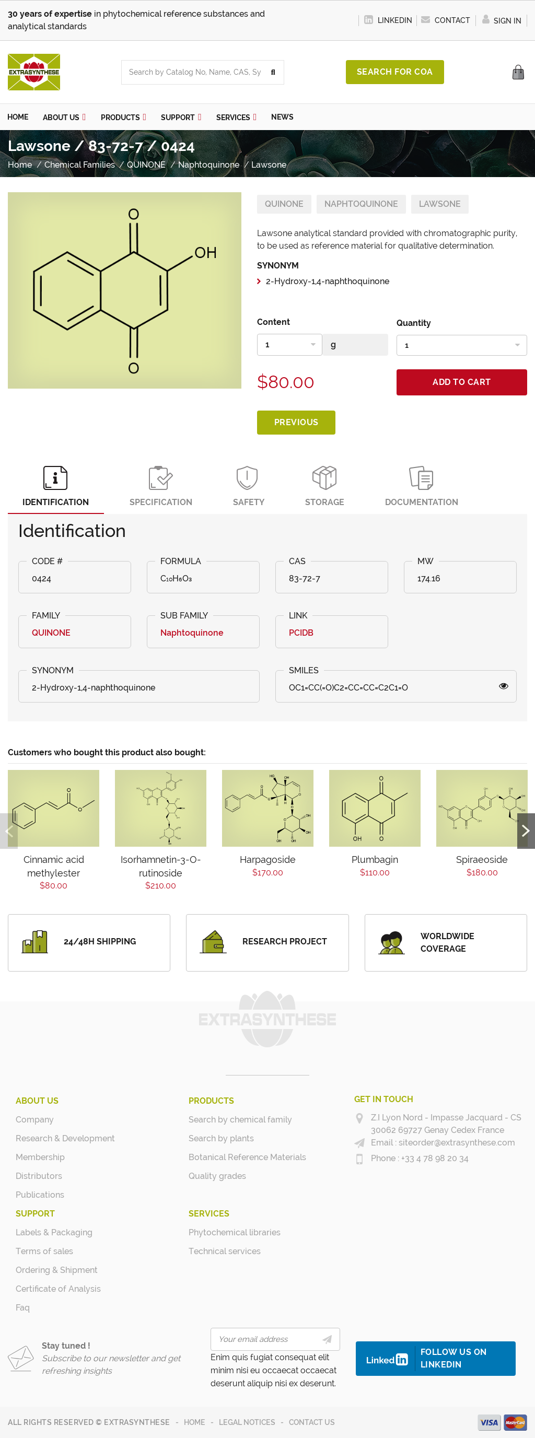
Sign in (501, 21)
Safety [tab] (253, 486)
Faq (23, 1307)
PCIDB (301, 633)
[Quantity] (462, 345)
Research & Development (55, 1138)
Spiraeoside (482, 859)
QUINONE (284, 203)
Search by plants (221, 1138)
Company (35, 1119)
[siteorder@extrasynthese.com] (359, 1143)
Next (526, 830)
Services (209, 1213)
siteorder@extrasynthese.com (456, 1142)
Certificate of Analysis (55, 1288)
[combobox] (192, 72)
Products (211, 1100)
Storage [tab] (330, 486)
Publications (40, 1194)
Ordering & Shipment (55, 1270)
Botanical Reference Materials (228, 1157)
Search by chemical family (228, 1119)
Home (194, 1422)
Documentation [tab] (429, 486)
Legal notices (247, 1422)
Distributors (39, 1175)
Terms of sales (44, 1251)
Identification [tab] (57, 486)
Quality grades (217, 1175)
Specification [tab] (163, 486)
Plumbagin (375, 859)
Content (273, 321)
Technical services (225, 1251)
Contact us (312, 1422)
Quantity (414, 323)
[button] (65, 116)
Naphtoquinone (361, 203)
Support (35, 1213)
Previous (296, 422)
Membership (40, 1157)
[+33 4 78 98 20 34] (359, 1158)
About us (37, 1100)
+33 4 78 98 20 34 (434, 1158)
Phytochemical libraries (228, 1232)
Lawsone (440, 203)
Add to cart (462, 382)
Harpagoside (268, 859)
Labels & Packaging (54, 1232)
